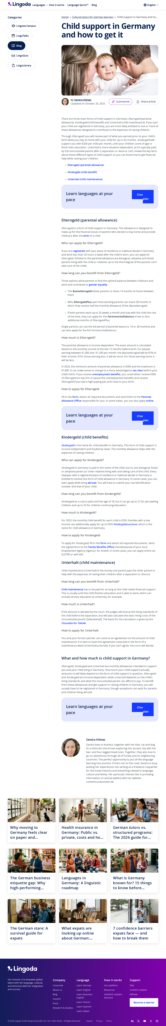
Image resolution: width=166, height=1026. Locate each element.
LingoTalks (20, 36)
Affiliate (134, 994)
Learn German (84, 986)
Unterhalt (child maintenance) (85, 179)
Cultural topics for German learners (92, 17)
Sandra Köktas (82, 100)
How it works (56, 5)
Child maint (68, 589)
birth (86, 235)
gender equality (98, 284)
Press (55, 1003)
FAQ (132, 986)
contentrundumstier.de (100, 782)
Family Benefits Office (101, 547)
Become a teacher (144, 1002)
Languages (38, 5)
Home (65, 17)
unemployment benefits (106, 374)
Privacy (99, 1021)
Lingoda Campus (23, 26)
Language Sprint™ (77, 5)
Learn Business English (84, 996)
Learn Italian (83, 1011)
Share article (146, 102)
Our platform (111, 986)
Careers (57, 999)
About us (57, 990)
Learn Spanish (84, 1007)
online (149, 400)
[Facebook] (150, 1021)
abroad (92, 482)
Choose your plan (145, 197)
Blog (94, 5)
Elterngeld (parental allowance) (86, 165)
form (75, 397)
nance (79, 589)
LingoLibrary (21, 65)
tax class (138, 370)
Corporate (58, 986)
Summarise (120, 102)
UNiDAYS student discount (113, 996)
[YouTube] (144, 1021)
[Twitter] (138, 1021)
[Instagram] (157, 1021)
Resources (109, 990)
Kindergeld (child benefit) (82, 172)
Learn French (83, 1002)
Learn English (84, 990)
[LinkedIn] (132, 1021)
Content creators (138, 990)
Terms (109, 1021)
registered (79, 251)
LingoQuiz (19, 55)
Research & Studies (63, 1008)
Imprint (89, 1021)
